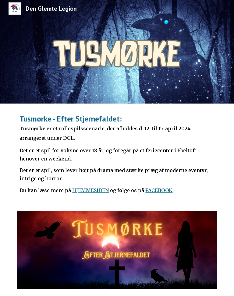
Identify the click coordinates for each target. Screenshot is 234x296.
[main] (117, 154)
